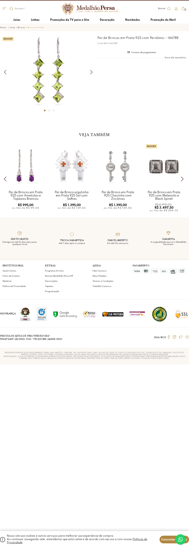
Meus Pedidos (100, 462)
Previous (6, 364)
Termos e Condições (103, 467)
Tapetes (49, 472)
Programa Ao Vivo (54, 457)
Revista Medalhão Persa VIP (59, 462)
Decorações (51, 467)
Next (183, 364)
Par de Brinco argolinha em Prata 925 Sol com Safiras (72, 381)
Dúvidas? (17, 8)
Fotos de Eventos (11, 462)
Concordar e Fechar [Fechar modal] (174, 539)
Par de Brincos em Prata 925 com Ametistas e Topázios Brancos (26, 381)
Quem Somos (9, 457)
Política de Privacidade (14, 472)
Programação (52, 478)
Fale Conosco (99, 457)
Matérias (7, 467)
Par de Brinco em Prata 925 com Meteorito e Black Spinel (164, 381)
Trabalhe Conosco (102, 472)
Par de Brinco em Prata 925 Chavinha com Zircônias (118, 381)
